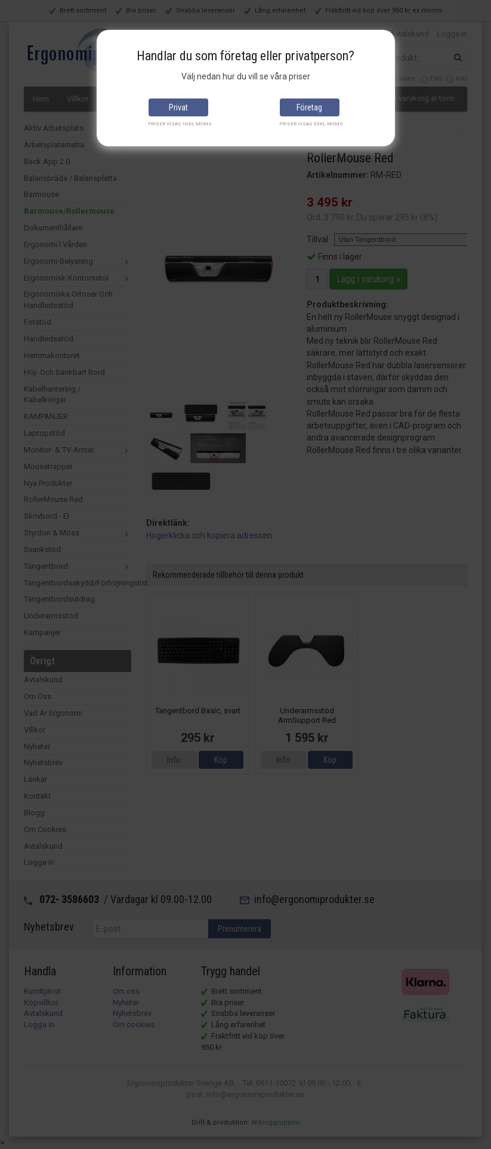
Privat (178, 107)
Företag (309, 107)
